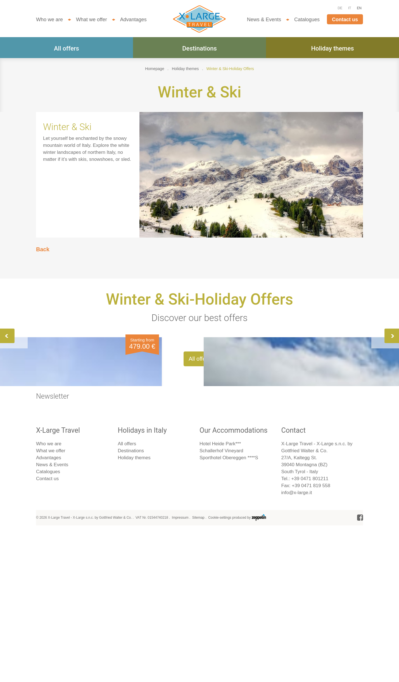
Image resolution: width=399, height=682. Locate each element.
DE (340, 8)
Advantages (133, 19)
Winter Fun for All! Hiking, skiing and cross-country (191, 409)
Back (42, 249)
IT (349, 8)
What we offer (91, 19)
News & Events (264, 19)
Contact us (345, 19)
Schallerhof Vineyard (221, 601)
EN (359, 8)
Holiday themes (332, 48)
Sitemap (198, 668)
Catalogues (307, 19)
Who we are (49, 19)
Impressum (180, 668)
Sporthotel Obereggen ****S (229, 608)
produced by (249, 668)
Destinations (199, 48)
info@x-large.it (296, 643)
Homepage (154, 68)
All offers (66, 48)
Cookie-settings (219, 668)
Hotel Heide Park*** (220, 594)
